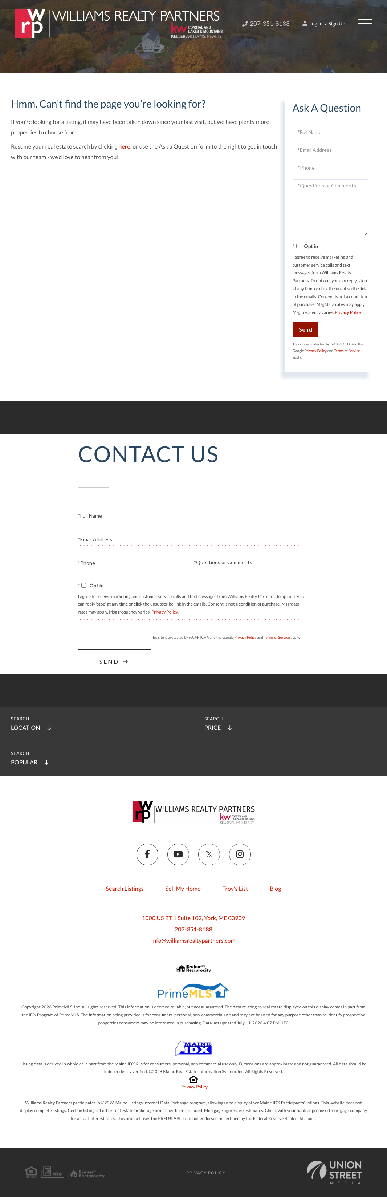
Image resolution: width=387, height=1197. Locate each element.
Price (212, 727)
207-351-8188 (193, 929)
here (124, 146)
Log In (312, 23)
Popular (24, 762)
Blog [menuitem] (275, 888)
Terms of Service (347, 351)
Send (305, 329)
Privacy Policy (348, 312)
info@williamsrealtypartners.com (193, 940)
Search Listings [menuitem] (125, 888)
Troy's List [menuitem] (235, 888)
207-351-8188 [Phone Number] (266, 23)
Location (25, 727)
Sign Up (336, 23)
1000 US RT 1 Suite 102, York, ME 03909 (193, 918)
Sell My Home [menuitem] (183, 888)
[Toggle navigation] (365, 23)
